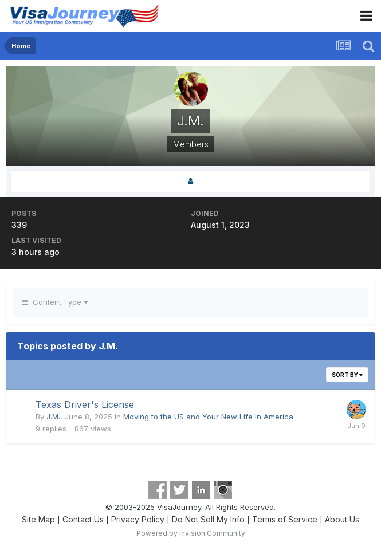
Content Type (55, 302)
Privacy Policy (137, 519)
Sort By (347, 374)
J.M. (53, 416)
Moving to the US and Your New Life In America (208, 416)
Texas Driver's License (85, 404)
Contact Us (83, 519)
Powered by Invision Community (190, 533)
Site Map (38, 519)
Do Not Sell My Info (208, 519)
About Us (342, 519)
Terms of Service (284, 519)
